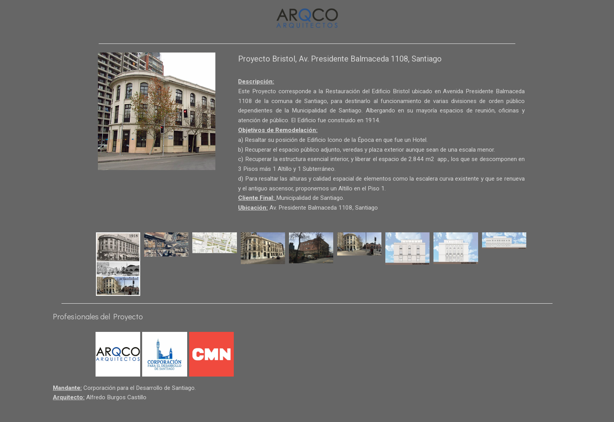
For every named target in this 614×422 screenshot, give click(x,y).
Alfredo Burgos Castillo (120, 413)
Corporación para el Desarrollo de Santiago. (144, 402)
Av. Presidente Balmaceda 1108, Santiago (326, 221)
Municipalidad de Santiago (314, 210)
